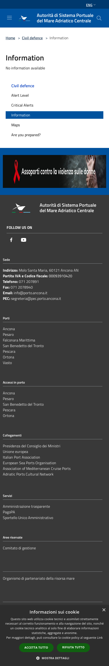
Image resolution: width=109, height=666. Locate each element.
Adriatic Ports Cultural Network (28, 474)
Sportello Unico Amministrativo (28, 517)
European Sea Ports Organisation (29, 463)
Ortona (8, 357)
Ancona (9, 329)
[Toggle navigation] (9, 17)
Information (20, 115)
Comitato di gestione (19, 548)
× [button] (103, 610)
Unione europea (15, 451)
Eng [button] (91, 4)
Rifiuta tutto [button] (73, 647)
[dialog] (54, 635)
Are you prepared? (26, 135)
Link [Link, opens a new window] (100, 638)
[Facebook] (11, 240)
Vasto (7, 362)
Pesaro (8, 334)
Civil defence (32, 38)
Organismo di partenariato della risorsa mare (39, 578)
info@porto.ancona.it (30, 293)
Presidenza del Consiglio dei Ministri (31, 446)
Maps (15, 125)
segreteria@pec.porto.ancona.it (36, 298)
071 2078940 (22, 287)
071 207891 (29, 281)
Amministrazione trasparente (26, 506)
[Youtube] (23, 240)
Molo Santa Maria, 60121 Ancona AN (49, 270)
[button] (54, 658)
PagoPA (9, 512)
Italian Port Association (21, 457)
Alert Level (20, 95)
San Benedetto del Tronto (23, 346)
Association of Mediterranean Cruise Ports (37, 468)
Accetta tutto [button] (36, 648)
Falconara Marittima (19, 340)
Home (10, 38)
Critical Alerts (22, 105)
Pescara (9, 351)
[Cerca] (99, 18)
